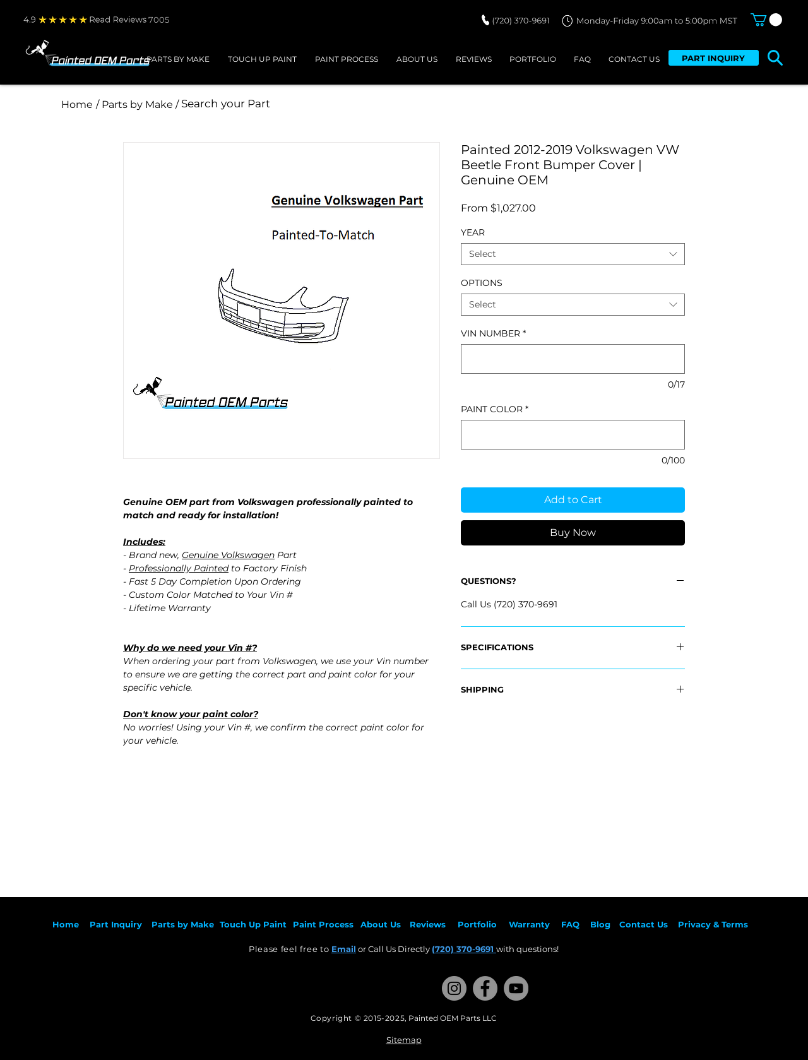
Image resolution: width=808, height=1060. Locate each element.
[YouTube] (516, 988)
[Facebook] (485, 988)
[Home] (77, 104)
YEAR (473, 232)
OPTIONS (481, 283)
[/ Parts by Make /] (137, 104)
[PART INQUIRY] (713, 58)
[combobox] (573, 254)
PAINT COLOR (494, 409)
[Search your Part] (349, 104)
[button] (766, 19)
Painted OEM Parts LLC (452, 1018)
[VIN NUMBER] (572, 359)
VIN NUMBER (493, 333)
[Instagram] (454, 988)
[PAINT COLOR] (572, 435)
